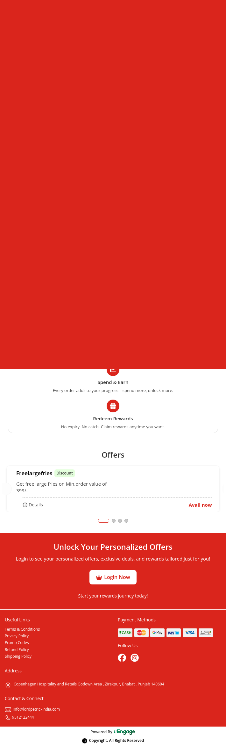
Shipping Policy (18, 656)
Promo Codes (17, 642)
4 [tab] (126, 521)
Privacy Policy (17, 636)
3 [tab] (120, 521)
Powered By (113, 732)
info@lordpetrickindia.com (32, 709)
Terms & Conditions (22, 629)
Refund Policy (17, 649)
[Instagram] (135, 658)
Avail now (200, 505)
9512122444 (19, 717)
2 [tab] (114, 521)
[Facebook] (122, 658)
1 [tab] (103, 521)
